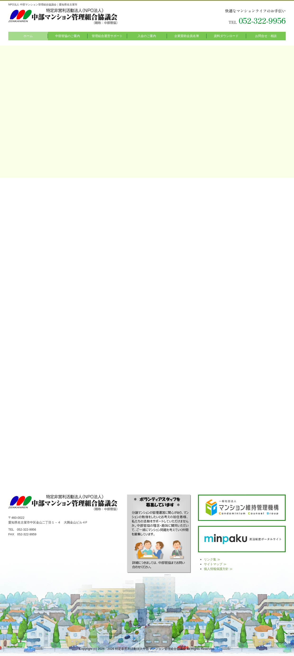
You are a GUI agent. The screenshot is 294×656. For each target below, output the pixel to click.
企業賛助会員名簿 (186, 36)
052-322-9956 (262, 20)
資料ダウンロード (226, 36)
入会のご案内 (147, 36)
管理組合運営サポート (107, 36)
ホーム (28, 36)
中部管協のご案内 (67, 36)
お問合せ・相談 (266, 36)
